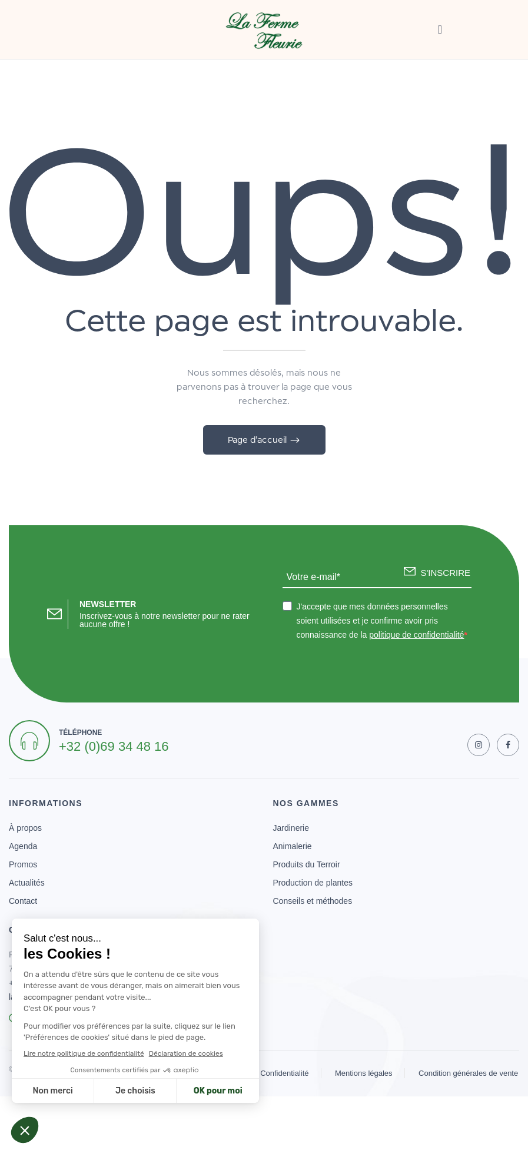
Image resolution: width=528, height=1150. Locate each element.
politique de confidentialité (416, 634)
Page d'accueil (258, 440)
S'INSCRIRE (445, 573)
